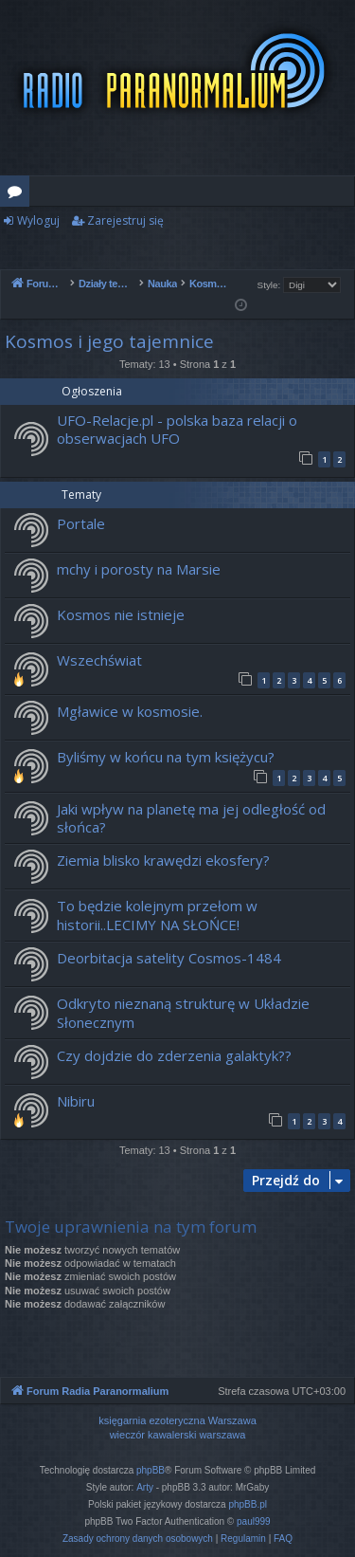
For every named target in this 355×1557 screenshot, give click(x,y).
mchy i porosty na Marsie (139, 568)
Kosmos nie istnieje (121, 614)
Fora (18, 194)
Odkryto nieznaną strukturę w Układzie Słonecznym (183, 1012)
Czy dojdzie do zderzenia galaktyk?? (174, 1055)
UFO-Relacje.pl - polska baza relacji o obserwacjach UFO (177, 429)
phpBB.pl (247, 1504)
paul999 (254, 1521)
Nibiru (76, 1100)
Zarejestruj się (125, 220)
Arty (144, 1487)
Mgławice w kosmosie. (130, 711)
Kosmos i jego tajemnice (109, 341)
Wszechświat (99, 659)
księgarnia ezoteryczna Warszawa (177, 1420)
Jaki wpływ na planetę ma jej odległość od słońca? (191, 817)
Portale (81, 523)
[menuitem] (137, 1539)
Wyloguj (38, 220)
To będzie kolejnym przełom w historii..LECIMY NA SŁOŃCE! (157, 914)
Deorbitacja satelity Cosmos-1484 (169, 957)
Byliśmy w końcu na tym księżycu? (166, 756)
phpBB (150, 1470)
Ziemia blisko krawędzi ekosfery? (163, 860)
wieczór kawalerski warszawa (178, 1434)
